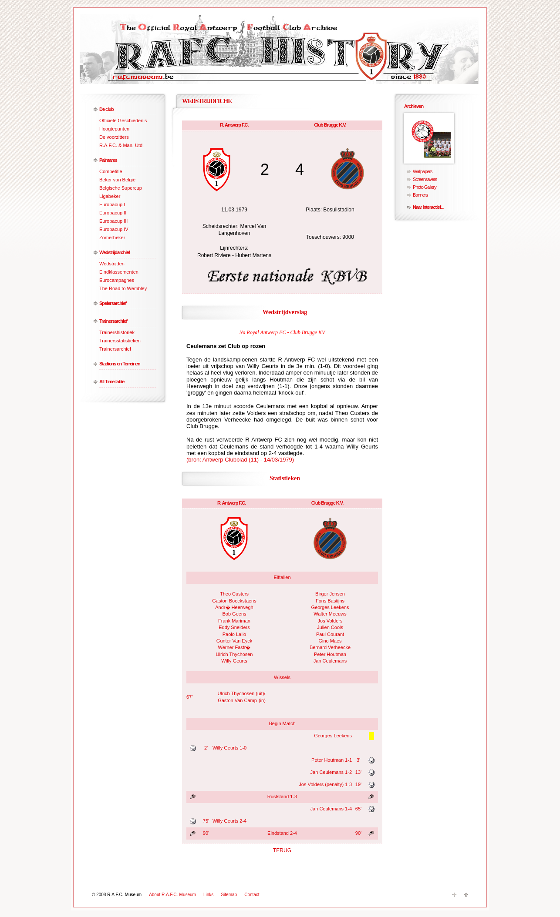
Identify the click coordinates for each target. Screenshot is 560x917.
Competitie (110, 171)
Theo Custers (234, 593)
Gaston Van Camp (237, 700)
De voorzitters (114, 137)
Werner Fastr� (234, 647)
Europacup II (112, 212)
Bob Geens (234, 613)
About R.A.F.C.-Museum (172, 894)
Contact (251, 894)
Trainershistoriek (117, 332)
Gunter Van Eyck (234, 640)
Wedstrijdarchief (114, 252)
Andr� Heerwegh (234, 607)
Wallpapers (422, 171)
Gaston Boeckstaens (234, 600)
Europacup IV (113, 229)
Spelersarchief (112, 303)
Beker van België (117, 179)
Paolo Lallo (234, 634)
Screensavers (425, 179)
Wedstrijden (112, 263)
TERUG (282, 850)
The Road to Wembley (123, 288)
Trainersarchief (113, 321)
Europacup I (112, 204)
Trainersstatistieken (120, 340)
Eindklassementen (118, 271)
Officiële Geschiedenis (123, 120)
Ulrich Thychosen (234, 654)
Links (208, 894)
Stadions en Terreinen (119, 363)
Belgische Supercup (120, 188)
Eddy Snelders (234, 627)
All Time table (111, 381)
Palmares (108, 160)
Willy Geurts (234, 660)
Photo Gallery (424, 187)
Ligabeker (109, 196)
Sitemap (229, 894)
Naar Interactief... (428, 207)
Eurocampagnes (116, 280)
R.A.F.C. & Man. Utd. (121, 145)
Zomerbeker (112, 237)
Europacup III (113, 221)
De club (106, 109)
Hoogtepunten (114, 128)
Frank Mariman (234, 620)
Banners (420, 194)
